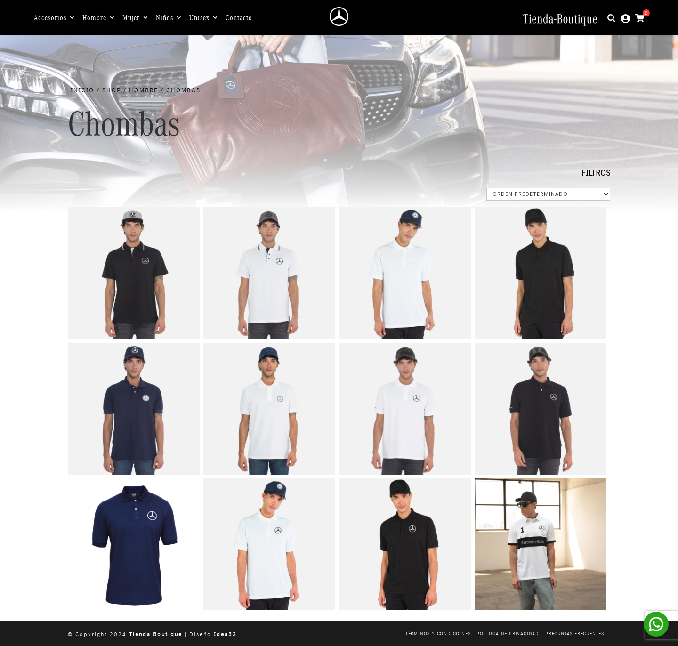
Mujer (131, 18)
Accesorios (50, 18)
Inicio (82, 90)
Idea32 (225, 634)
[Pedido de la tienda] (548, 194)
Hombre (94, 18)
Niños (164, 18)
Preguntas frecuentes (574, 633)
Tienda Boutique (155, 634)
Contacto (239, 18)
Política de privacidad (507, 633)
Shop (111, 90)
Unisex (199, 18)
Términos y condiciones (438, 633)
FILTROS (595, 173)
